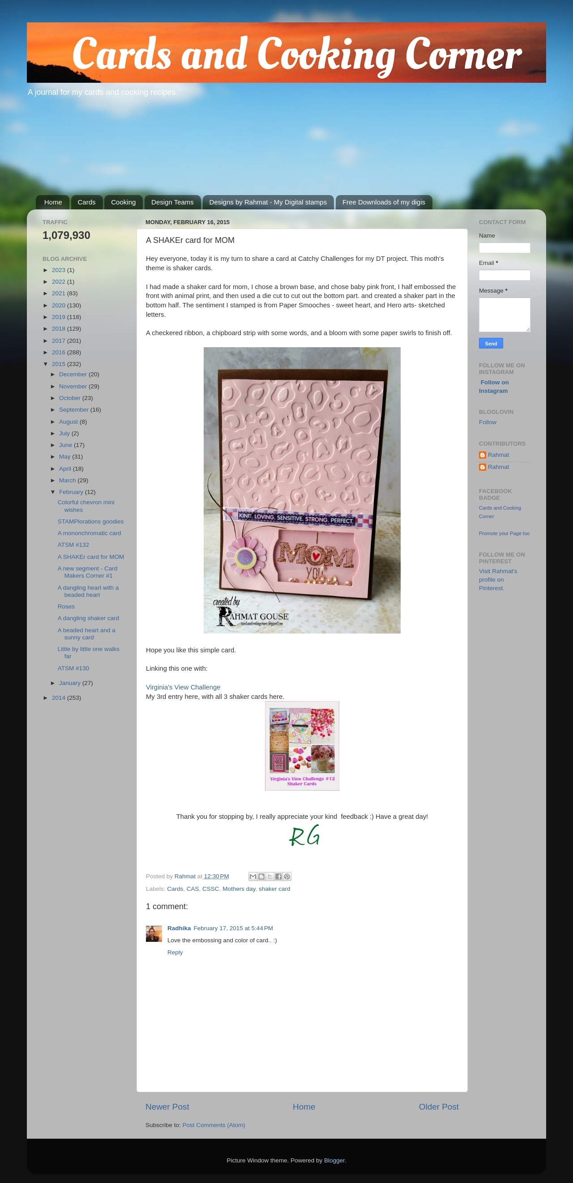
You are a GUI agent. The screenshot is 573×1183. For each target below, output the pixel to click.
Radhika (179, 928)
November (74, 386)
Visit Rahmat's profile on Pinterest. (498, 580)
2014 (59, 697)
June (66, 445)
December (74, 374)
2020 (59, 305)
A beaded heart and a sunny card (86, 634)
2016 (59, 352)
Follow (487, 422)
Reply (175, 952)
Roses (66, 606)
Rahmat (498, 454)
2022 (59, 281)
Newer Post (167, 1106)
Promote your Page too (504, 533)
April (66, 468)
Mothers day (238, 888)
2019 (59, 317)
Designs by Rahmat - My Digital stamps (268, 202)
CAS (193, 888)
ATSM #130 (73, 668)
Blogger (334, 1160)
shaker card (275, 888)
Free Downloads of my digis (383, 202)
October (70, 398)
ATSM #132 (73, 544)
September (74, 409)
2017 (59, 340)
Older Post (439, 1106)
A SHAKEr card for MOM (91, 556)
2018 (59, 328)
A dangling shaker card (88, 618)
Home (53, 202)
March (68, 480)
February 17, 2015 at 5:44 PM (233, 928)
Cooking (123, 202)
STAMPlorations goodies (91, 521)
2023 (59, 270)
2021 (59, 293)
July (65, 433)
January (70, 683)
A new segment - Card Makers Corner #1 (88, 572)
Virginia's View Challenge (183, 687)
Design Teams (172, 202)
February (72, 492)
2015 (59, 364)
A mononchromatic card (89, 533)
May (65, 456)
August (69, 421)
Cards (87, 202)
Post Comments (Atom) (214, 1125)
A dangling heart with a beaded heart (88, 591)
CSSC (210, 888)
